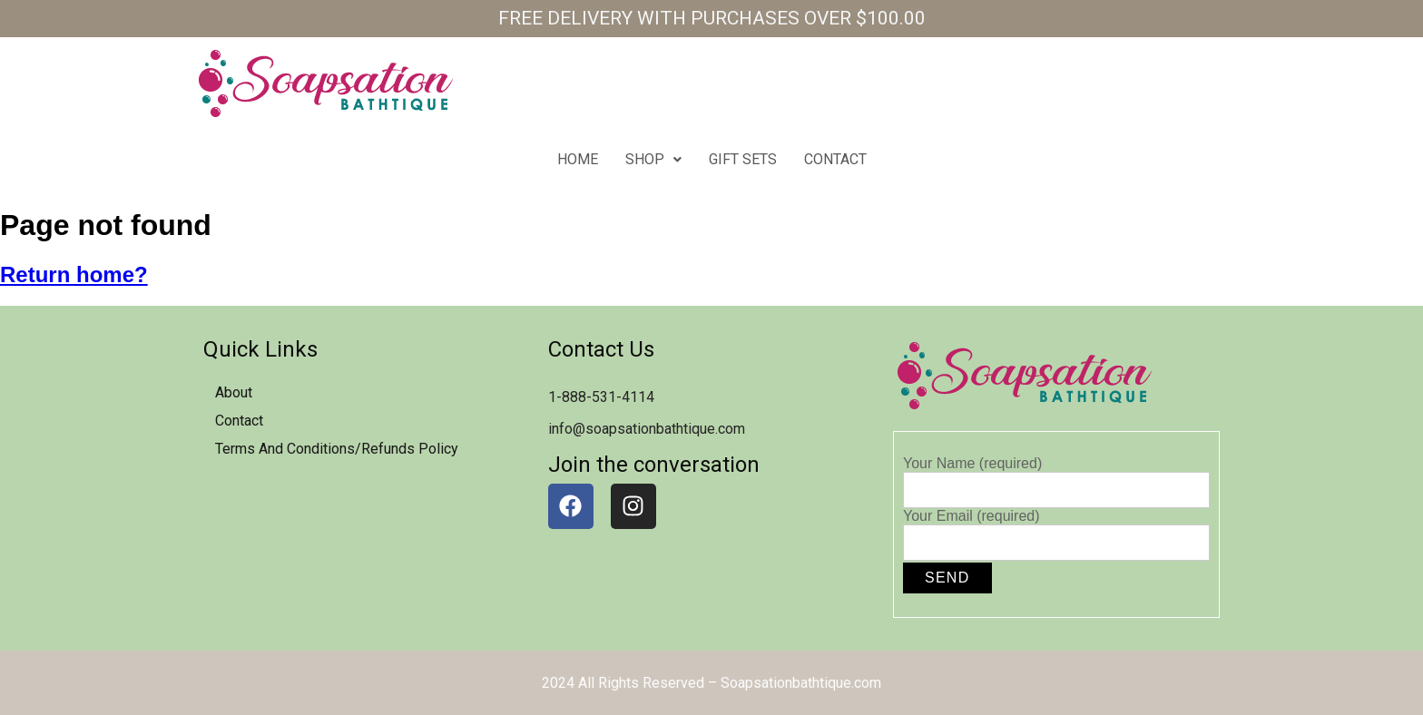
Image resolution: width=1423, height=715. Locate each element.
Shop (653, 159)
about (233, 392)
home (577, 159)
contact (835, 159)
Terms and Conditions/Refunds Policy (336, 448)
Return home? (74, 274)
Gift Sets (743, 159)
